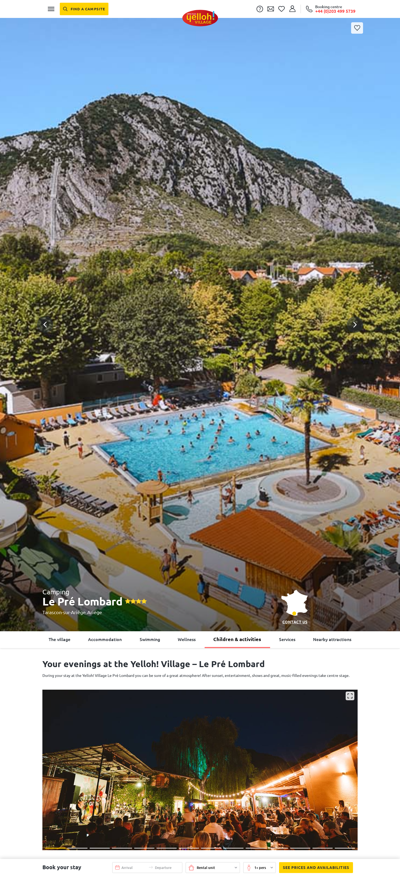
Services (287, 639)
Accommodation (105, 639)
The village (59, 639)
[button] (200, 303)
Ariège (94, 612)
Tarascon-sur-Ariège (64, 612)
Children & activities (237, 639)
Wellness (187, 639)
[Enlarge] (350, 696)
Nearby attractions (332, 639)
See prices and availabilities (314, 867)
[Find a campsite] (84, 9)
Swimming (150, 639)
